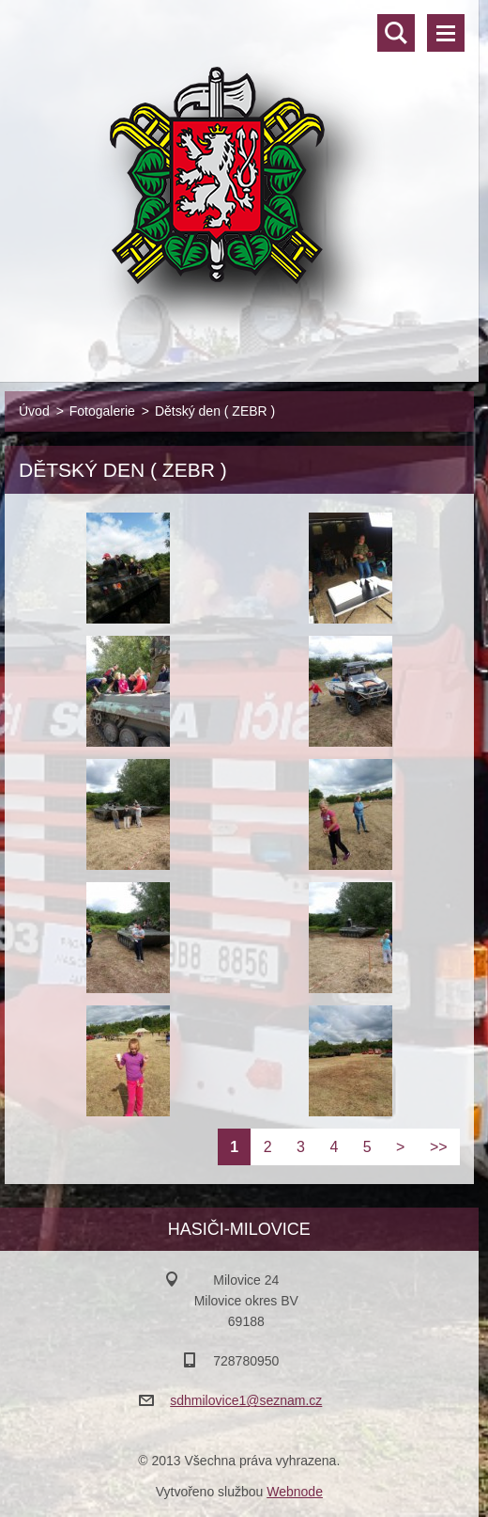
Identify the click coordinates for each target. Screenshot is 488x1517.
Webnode (295, 1491)
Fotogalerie (102, 411)
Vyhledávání (396, 33)
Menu (446, 33)
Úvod (34, 411)
